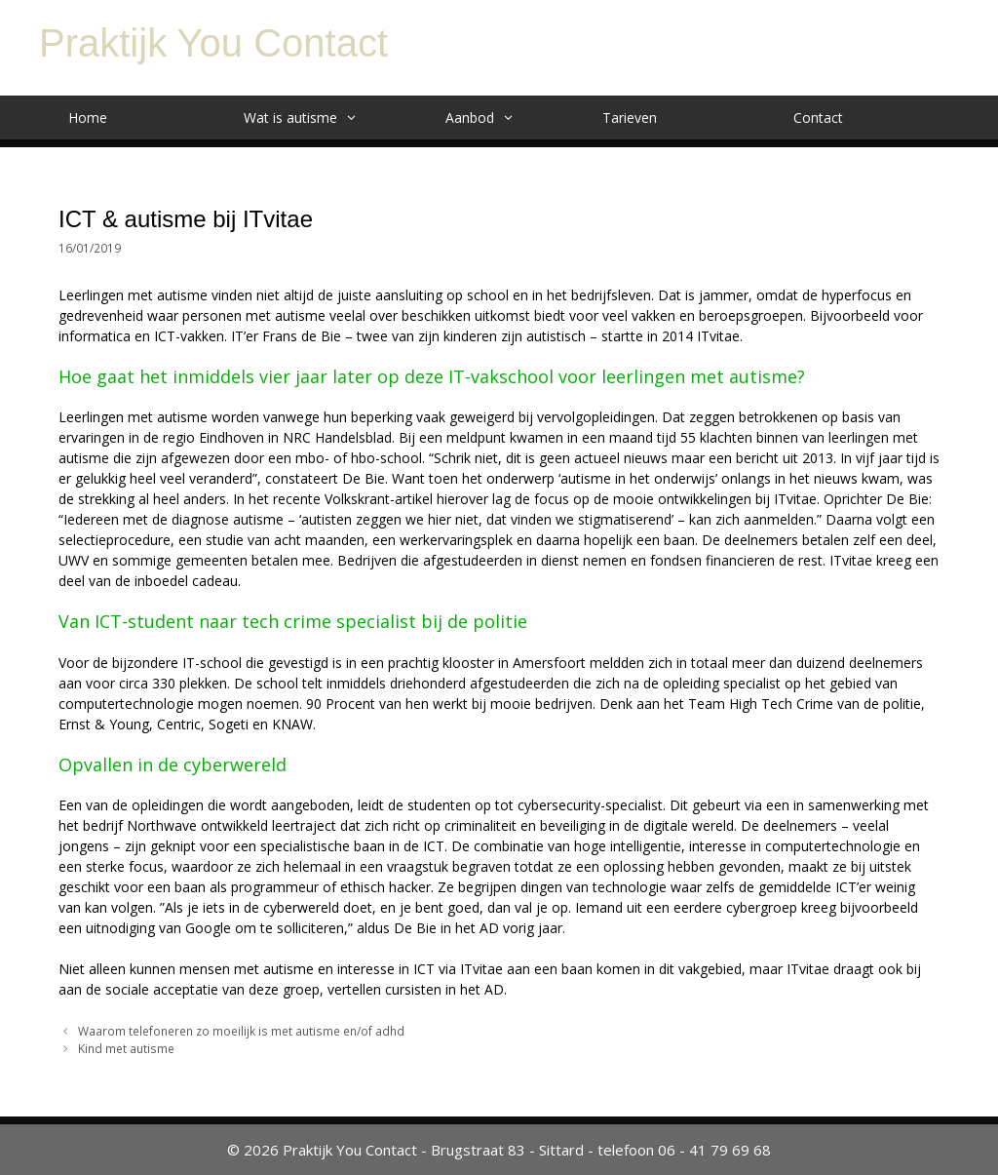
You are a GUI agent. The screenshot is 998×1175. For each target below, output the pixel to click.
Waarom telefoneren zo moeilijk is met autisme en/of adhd (241, 1030)
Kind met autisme (126, 1048)
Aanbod (489, 117)
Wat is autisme (310, 117)
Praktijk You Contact (213, 42)
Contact (818, 117)
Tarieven (629, 117)
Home (87, 117)
